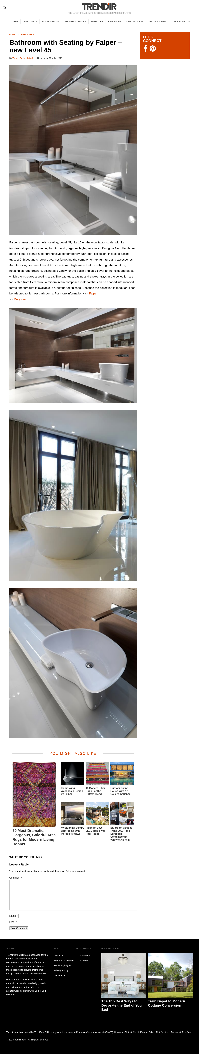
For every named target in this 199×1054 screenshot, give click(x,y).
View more (180, 22)
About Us (58, 955)
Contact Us (59, 975)
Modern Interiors (76, 22)
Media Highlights (62, 965)
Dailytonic (20, 299)
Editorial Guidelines (64, 960)
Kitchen (13, 22)
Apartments (30, 22)
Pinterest (82, 960)
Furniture (98, 22)
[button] (73, 150)
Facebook (83, 955)
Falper (93, 293)
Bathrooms (115, 22)
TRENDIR (99, 6)
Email (13, 922)
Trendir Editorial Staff (22, 58)
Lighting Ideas (135, 22)
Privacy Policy (61, 970)
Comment (15, 877)
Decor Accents (159, 22)
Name (13, 915)
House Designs (51, 22)
